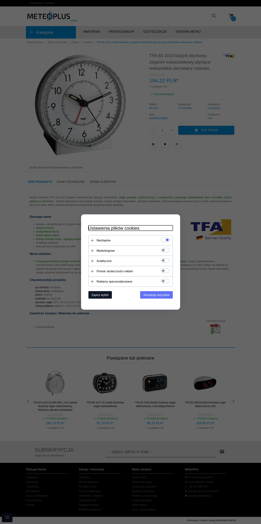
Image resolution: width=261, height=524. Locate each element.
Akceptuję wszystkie (156, 295)
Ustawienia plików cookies (114, 228)
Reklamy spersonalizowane (114, 281)
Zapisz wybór (100, 295)
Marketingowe (106, 250)
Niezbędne (104, 240)
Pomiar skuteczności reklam (115, 271)
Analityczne (104, 261)
